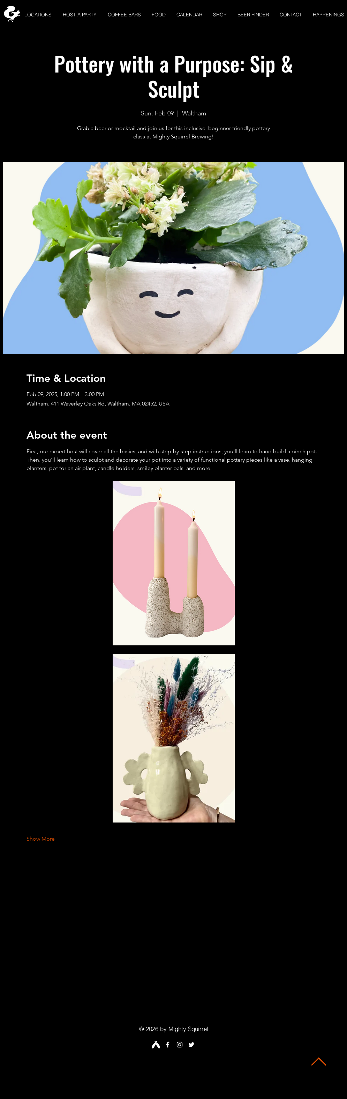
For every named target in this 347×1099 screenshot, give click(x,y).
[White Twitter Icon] (191, 1044)
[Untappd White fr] (156, 1044)
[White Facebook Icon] (168, 1044)
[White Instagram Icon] (179, 1044)
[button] (38, 15)
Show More (41, 838)
